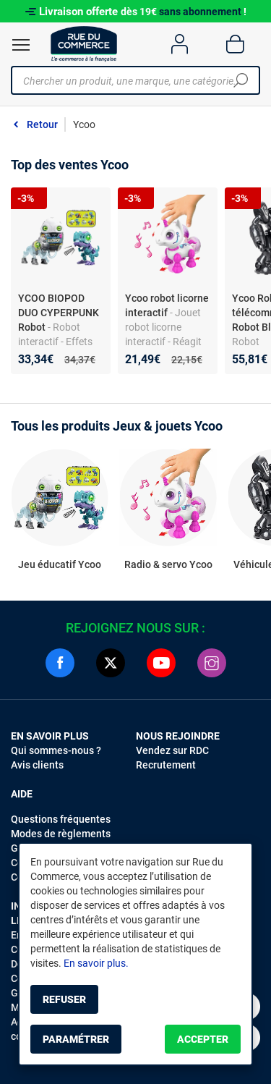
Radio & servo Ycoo (168, 564)
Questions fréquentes (61, 819)
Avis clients (37, 765)
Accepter (202, 1039)
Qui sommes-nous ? (56, 750)
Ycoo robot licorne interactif (167, 305)
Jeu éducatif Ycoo (59, 564)
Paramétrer (76, 1039)
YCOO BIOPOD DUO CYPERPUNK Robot (58, 312)
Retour (42, 124)
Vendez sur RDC (172, 750)
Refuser (64, 999)
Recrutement (166, 765)
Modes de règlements (61, 833)
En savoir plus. (96, 963)
